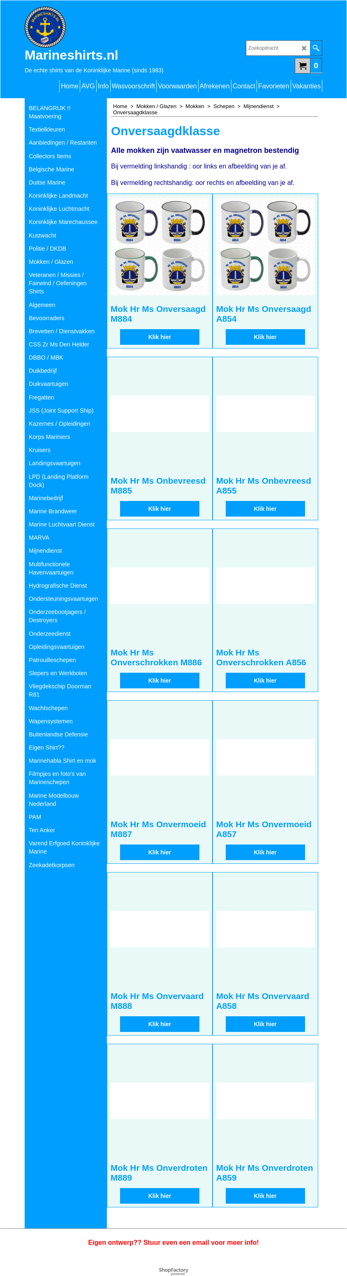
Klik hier (159, 345)
